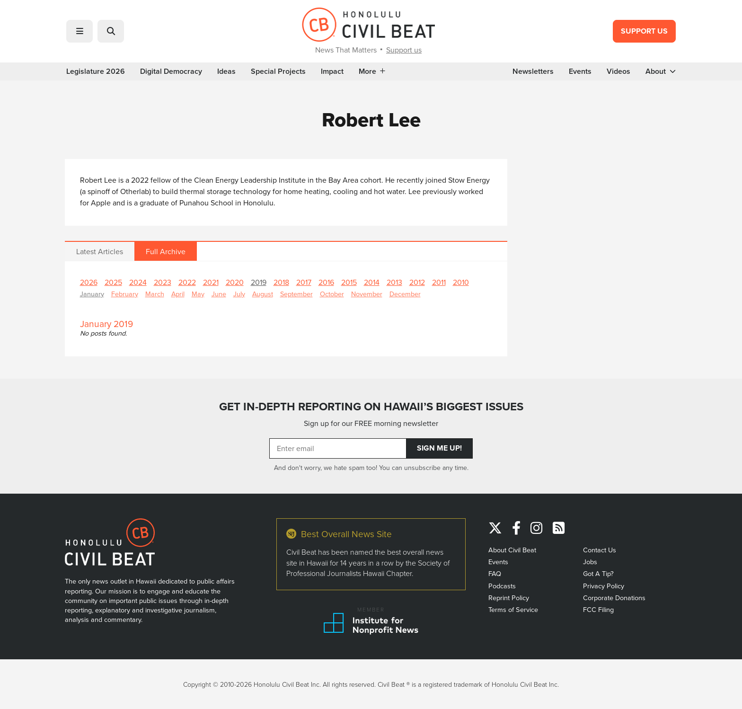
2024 (138, 282)
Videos (618, 71)
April (178, 294)
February (124, 294)
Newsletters (533, 71)
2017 (303, 282)
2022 (187, 282)
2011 (439, 282)
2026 (88, 282)
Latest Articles (99, 251)
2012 (417, 282)
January (92, 294)
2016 (326, 282)
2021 (211, 282)
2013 (394, 282)
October (332, 294)
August (262, 294)
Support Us (644, 31)
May (198, 294)
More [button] (372, 71)
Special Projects (278, 71)
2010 (461, 282)
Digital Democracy (171, 71)
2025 (113, 282)
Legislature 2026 (95, 71)
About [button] (660, 71)
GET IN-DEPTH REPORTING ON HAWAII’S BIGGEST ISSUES (371, 406)
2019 (258, 282)
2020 (235, 282)
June (219, 294)
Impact (332, 71)
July (239, 294)
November (366, 294)
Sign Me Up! (439, 448)
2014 (372, 282)
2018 (281, 282)
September (296, 294)
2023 (162, 282)
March (154, 294)
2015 (349, 282)
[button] (79, 31)
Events (580, 71)
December (405, 294)
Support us (404, 49)
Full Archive (166, 251)
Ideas (226, 71)
